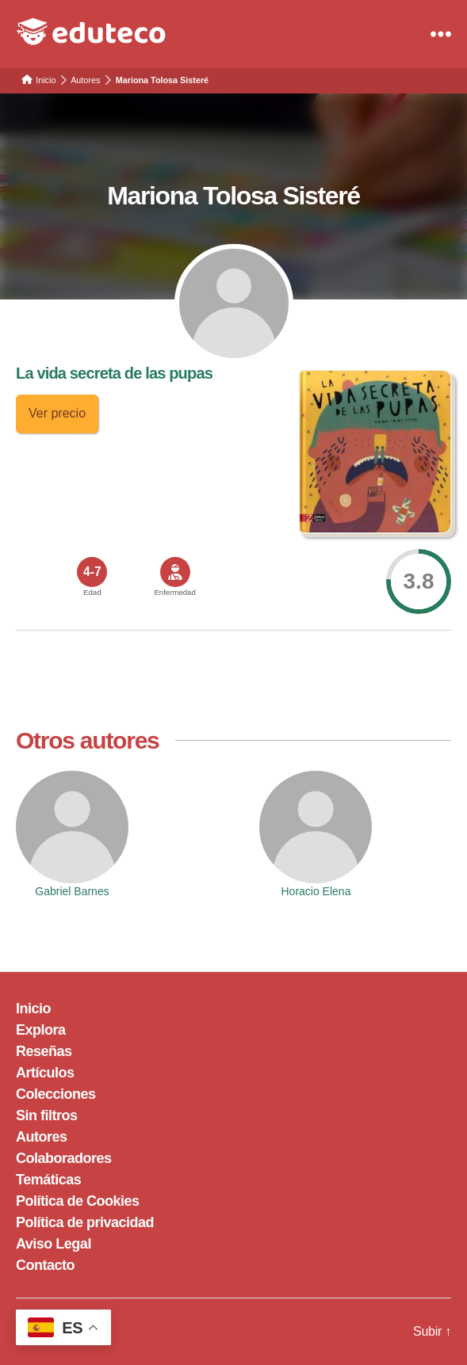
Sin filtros (47, 1115)
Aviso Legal (53, 1244)
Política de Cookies (78, 1201)
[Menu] (441, 34)
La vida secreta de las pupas (114, 373)
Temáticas (48, 1180)
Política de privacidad (85, 1222)
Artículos (45, 1073)
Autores (41, 1137)
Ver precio (57, 413)
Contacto (45, 1265)
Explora (41, 1030)
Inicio (33, 1008)
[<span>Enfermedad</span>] (175, 572)
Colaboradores (64, 1158)
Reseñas (44, 1051)
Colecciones (56, 1094)
